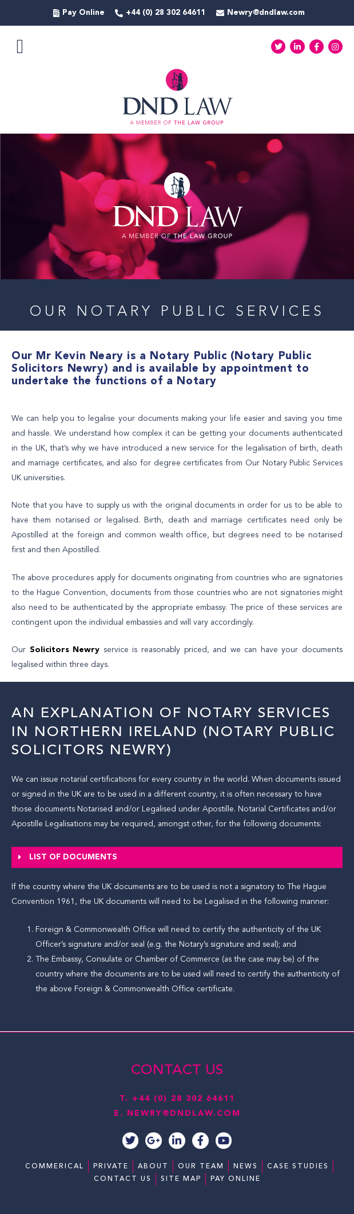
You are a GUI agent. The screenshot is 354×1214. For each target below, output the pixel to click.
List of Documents (73, 857)
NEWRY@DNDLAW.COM (184, 1113)
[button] (20, 46)
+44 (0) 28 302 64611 (183, 1099)
